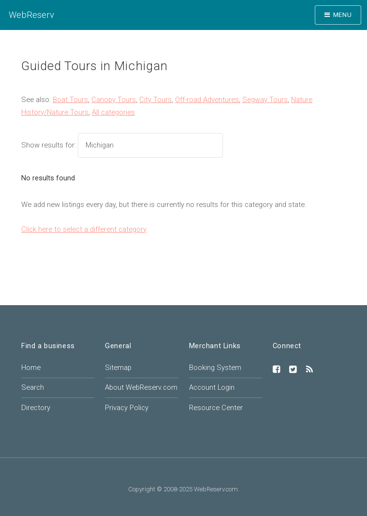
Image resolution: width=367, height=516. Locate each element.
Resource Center (216, 407)
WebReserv (31, 15)
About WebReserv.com (141, 387)
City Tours (155, 99)
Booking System (215, 367)
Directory (35, 407)
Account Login (212, 387)
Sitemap (118, 367)
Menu (342, 14)
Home (31, 367)
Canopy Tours (113, 99)
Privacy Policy (126, 407)
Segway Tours (265, 99)
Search (32, 387)
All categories (113, 112)
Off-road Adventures (207, 99)
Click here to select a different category (84, 229)
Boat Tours (70, 99)
